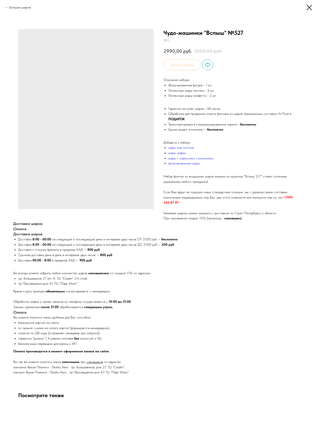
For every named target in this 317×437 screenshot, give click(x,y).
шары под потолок (181, 147)
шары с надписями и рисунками (190, 158)
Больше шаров (20, 7)
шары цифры (177, 153)
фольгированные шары (184, 163)
